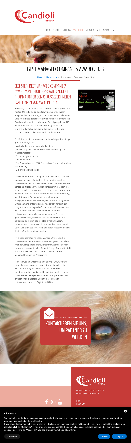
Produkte (57, 30)
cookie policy (36, 421)
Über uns (67, 30)
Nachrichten (78, 30)
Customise (12, 436)
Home (48, 30)
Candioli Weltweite (93, 30)
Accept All (119, 436)
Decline (104, 436)
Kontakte (106, 30)
